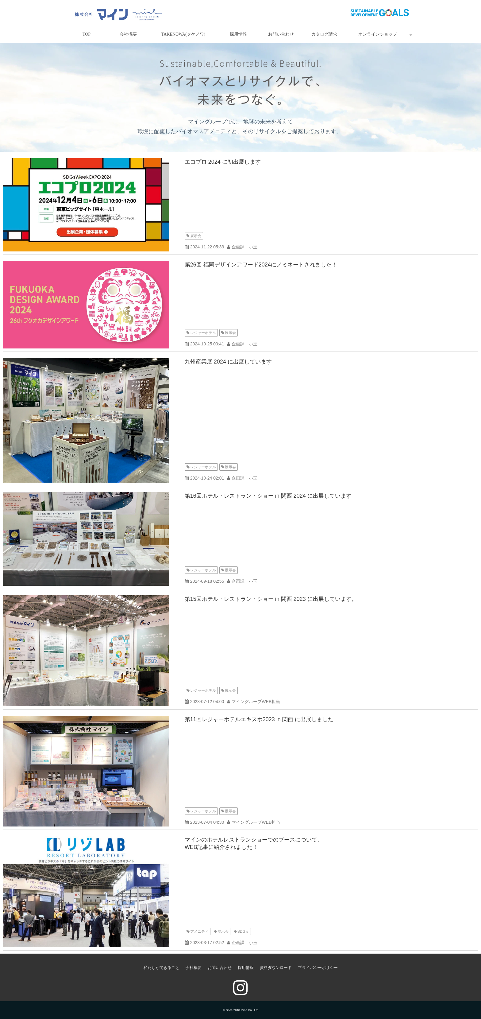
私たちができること (161, 967)
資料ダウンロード (276, 967)
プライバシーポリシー (318, 967)
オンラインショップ (377, 34)
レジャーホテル (203, 333)
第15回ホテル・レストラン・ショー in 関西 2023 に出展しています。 (271, 599)
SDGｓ (243, 931)
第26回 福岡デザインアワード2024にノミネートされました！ (261, 265)
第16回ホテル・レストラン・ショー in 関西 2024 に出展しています (268, 496)
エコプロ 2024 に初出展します (223, 162)
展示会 (195, 236)
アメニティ (199, 931)
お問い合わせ (281, 34)
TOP (86, 34)
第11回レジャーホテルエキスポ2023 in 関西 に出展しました (259, 719)
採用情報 (238, 34)
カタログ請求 (324, 34)
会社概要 (128, 34)
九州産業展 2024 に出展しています (228, 362)
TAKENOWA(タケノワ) (183, 34)
